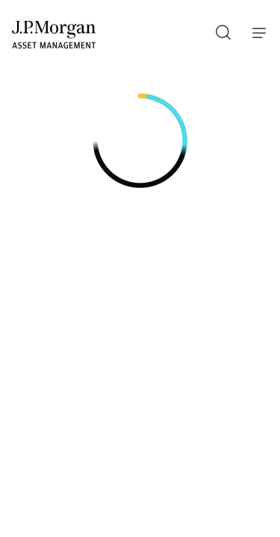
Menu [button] (255, 32)
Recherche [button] (218, 29)
